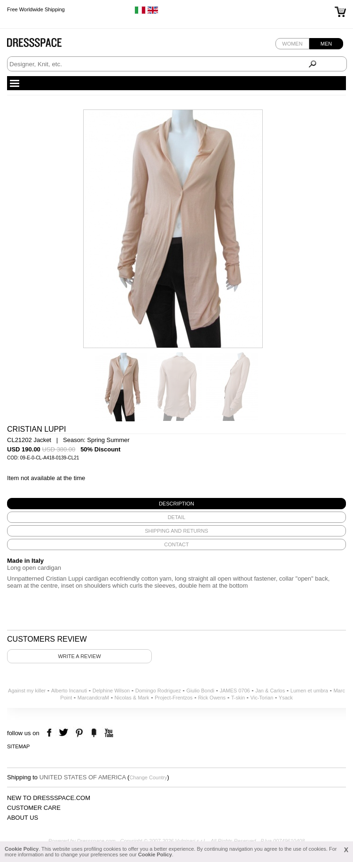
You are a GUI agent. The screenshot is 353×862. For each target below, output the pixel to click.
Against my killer (27, 690)
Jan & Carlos (270, 690)
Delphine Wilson (111, 690)
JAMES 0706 (235, 690)
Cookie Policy (22, 849)
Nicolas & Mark (132, 697)
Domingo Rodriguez (158, 690)
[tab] (176, 503)
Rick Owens (212, 697)
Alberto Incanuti (69, 690)
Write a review (79, 656)
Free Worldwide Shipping (36, 9)
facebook (50, 733)
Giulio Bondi (200, 690)
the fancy (93, 733)
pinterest (79, 733)
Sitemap (18, 746)
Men (326, 44)
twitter (64, 733)
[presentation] (176, 503)
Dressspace (43, 45)
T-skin (238, 697)
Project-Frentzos (174, 697)
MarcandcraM (93, 697)
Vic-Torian (262, 697)
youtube (108, 733)
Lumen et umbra (309, 690)
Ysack (286, 697)
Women (292, 44)
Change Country (148, 777)
